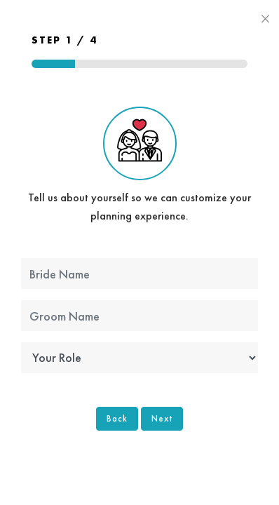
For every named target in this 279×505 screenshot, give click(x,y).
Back (117, 418)
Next (161, 418)
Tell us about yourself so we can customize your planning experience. (139, 165)
